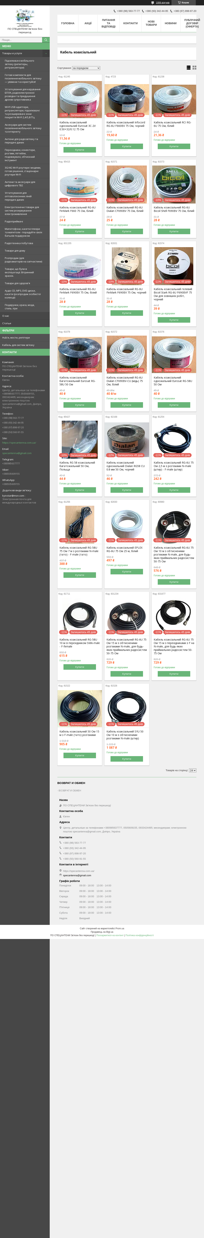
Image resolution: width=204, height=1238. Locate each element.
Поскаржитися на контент (110, 935)
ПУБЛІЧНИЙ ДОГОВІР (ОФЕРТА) (192, 23)
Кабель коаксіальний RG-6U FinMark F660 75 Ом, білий (77, 209)
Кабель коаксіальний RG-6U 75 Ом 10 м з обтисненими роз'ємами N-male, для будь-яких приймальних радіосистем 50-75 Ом (174, 554)
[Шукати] (46, 40)
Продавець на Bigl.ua (102, 932)
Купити (79, 149)
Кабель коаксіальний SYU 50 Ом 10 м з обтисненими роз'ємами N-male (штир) (124, 735)
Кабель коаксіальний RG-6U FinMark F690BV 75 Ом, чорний (126, 290)
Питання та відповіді (108, 23)
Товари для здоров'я (17, 283)
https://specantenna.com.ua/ (19, 442)
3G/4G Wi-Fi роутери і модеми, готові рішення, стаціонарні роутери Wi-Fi (23, 171)
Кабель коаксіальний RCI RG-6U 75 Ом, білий (172, 124)
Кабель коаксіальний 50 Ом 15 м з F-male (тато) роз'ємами (79, 733)
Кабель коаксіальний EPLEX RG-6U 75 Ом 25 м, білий (124, 549)
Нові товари (151, 23)
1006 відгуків (163, 2)
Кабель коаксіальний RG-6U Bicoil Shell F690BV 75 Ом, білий (174, 209)
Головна (67, 23)
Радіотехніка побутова (19, 243)
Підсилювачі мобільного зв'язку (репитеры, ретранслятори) (19, 64)
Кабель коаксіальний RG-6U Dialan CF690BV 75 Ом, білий (124, 209)
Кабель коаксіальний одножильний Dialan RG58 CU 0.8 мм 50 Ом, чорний (125, 466)
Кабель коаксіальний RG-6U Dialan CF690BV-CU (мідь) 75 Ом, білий (124, 381)
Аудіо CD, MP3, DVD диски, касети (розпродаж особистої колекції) (23, 294)
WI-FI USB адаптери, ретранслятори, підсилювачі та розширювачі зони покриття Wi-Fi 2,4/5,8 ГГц (22, 112)
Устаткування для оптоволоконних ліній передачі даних (18, 196)
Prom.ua (119, 928)
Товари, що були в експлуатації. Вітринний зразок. (19, 272)
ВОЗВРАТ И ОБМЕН (70, 790)
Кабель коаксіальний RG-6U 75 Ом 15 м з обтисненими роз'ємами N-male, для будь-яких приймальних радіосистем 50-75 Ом (126, 646)
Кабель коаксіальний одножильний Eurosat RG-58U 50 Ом (173, 381)
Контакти (130, 23)
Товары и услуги (12, 53)
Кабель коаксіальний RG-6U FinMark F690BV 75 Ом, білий (78, 290)
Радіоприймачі (14, 221)
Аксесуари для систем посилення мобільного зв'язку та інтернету (23, 128)
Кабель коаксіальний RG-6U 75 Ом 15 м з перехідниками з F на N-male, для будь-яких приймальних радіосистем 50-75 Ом (174, 646)
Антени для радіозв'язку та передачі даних (21, 140)
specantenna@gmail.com (17, 453)
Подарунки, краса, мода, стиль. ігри (20, 306)
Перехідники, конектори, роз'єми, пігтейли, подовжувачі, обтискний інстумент (20, 155)
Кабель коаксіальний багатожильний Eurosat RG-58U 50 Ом (77, 381)
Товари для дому (15, 250)
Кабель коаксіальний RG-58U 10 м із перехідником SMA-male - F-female (79, 643)
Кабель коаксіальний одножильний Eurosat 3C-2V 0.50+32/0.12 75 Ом (77, 126)
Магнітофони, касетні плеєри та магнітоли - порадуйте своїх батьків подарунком (23, 232)
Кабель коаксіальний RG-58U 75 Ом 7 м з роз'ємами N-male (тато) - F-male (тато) (78, 551)
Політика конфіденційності (139, 935)
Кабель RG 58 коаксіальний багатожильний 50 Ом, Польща (77, 466)
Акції (88, 23)
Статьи (6, 323)
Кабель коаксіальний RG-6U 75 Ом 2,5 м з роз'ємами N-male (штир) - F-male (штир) (174, 466)
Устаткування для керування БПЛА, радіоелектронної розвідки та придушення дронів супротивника (22, 94)
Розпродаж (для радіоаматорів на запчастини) (23, 259)
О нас (5, 316)
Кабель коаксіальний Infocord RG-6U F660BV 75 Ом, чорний (125, 124)
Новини (170, 23)
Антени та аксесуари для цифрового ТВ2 (20, 183)
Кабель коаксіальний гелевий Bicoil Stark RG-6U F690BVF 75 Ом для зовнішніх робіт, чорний (173, 294)
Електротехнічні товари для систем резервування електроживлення (22, 210)
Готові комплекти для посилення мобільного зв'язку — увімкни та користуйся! (23, 78)
